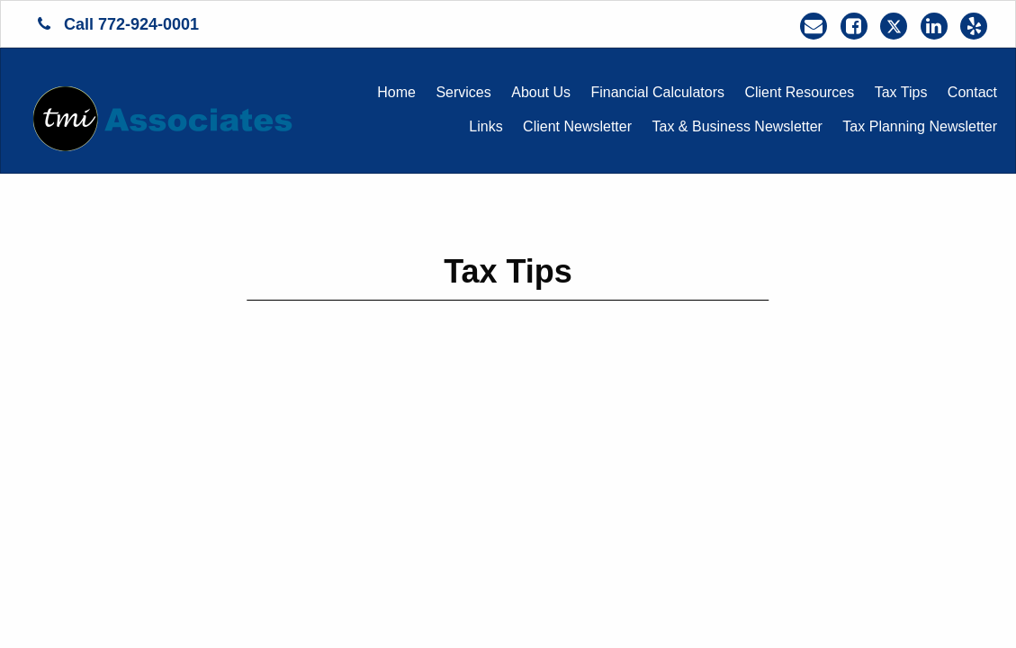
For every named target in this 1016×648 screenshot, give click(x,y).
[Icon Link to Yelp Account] (973, 26)
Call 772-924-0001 (118, 24)
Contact (972, 92)
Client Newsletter (577, 126)
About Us (541, 92)
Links (485, 126)
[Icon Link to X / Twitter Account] (893, 26)
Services (463, 92)
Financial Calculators (657, 92)
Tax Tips (901, 92)
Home (396, 92)
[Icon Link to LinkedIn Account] (934, 26)
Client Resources (799, 92)
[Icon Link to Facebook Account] (854, 26)
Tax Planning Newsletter (919, 126)
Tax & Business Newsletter (737, 126)
